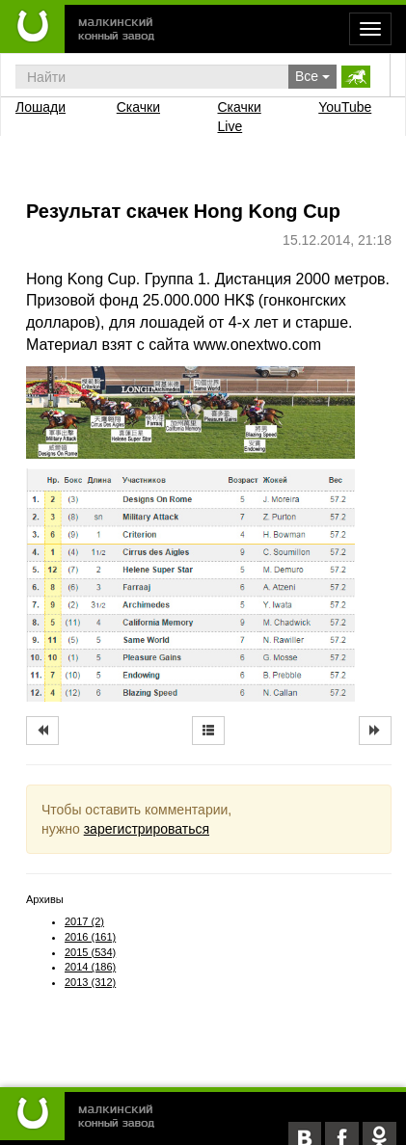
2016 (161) (90, 937)
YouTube (344, 107)
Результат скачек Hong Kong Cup (183, 211)
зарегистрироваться (146, 829)
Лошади (40, 107)
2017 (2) (84, 921)
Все (312, 76)
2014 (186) (90, 966)
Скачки (138, 107)
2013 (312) (90, 982)
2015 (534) (90, 952)
